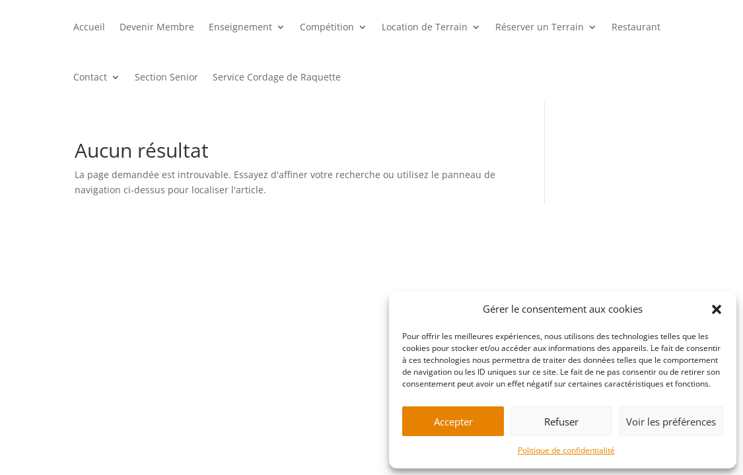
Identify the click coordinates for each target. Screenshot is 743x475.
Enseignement (240, 26)
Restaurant (636, 26)
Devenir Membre (157, 26)
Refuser (561, 421)
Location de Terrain (425, 26)
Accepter (453, 421)
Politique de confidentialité (566, 450)
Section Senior (166, 77)
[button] (716, 309)
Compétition (327, 26)
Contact (90, 77)
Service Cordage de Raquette (277, 77)
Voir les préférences (671, 421)
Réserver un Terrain (539, 26)
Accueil (89, 26)
